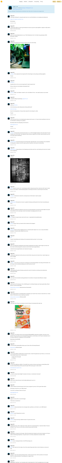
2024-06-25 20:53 (13, 30)
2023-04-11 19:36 (13, 349)
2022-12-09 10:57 (13, 421)
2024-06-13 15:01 (13, 191)
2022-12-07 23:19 (13, 428)
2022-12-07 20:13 (13, 436)
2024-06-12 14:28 (13, 212)
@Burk (11, 188)
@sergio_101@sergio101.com (27, 7)
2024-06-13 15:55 (13, 114)
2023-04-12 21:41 (13, 289)
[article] (31, 19)
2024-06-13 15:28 (13, 144)
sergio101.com (25, 98)
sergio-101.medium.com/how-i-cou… (17, 19)
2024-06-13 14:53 (13, 205)
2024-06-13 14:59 (13, 197)
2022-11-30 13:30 (13, 457)
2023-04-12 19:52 (13, 298)
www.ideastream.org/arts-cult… (16, 367)
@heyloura (12, 82)
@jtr (11, 217)
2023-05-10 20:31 (13, 273)
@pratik (11, 223)
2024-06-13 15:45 (13, 128)
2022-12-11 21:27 (13, 408)
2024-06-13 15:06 (13, 183)
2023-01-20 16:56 (13, 394)
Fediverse (25, 1)
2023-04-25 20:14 (13, 279)
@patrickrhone (13, 141)
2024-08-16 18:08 (13, 23)
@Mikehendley (13, 202)
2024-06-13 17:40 (13, 100)
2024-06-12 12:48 (13, 241)
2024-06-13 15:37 (13, 137)
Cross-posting (36, 1)
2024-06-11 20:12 (13, 258)
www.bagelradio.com (14, 392)
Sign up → (59, 1)
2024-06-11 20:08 (13, 265)
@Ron (11, 440)
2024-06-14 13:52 (13, 77)
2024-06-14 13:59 (13, 69)
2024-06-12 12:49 (13, 232)
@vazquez (12, 73)
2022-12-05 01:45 (13, 442)
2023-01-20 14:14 (13, 402)
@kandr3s (12, 407)
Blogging (20, 1)
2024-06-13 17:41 (13, 94)
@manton (12, 92)
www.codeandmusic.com (17, 9)
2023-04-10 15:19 (13, 359)
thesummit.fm (13, 347)
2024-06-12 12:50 (13, 225)
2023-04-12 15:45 (13, 330)
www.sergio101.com (14, 124)
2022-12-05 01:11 (13, 450)
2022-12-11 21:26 (13, 415)
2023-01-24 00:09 (13, 382)
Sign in (54, 1)
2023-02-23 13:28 (13, 369)
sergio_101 (12, 15)
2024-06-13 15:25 (13, 152)
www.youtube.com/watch (15, 287)
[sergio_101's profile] (9, 16)
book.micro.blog (13, 109)
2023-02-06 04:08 (13, 375)
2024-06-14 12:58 (13, 88)
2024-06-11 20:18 (13, 250)
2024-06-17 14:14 (13, 38)
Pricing (41, 1)
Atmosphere (31, 1)
